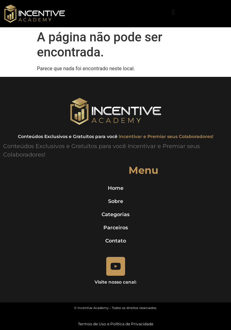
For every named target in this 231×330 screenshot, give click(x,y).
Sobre (115, 201)
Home (116, 188)
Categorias (115, 214)
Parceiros (115, 228)
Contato (115, 241)
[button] (173, 12)
